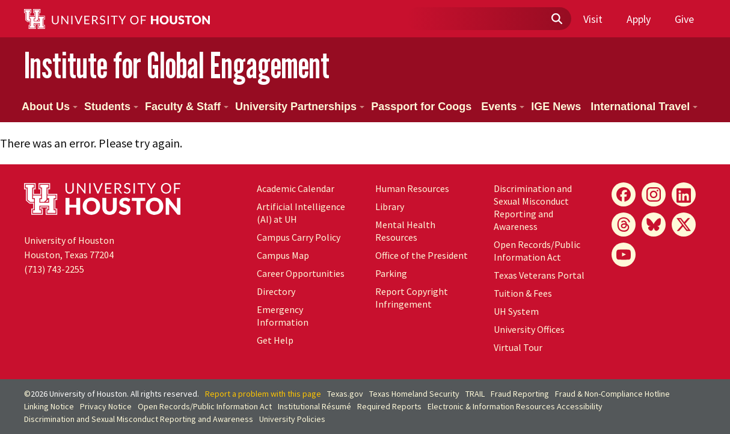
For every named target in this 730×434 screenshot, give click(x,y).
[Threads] (624, 224)
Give (684, 19)
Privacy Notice (106, 406)
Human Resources (412, 188)
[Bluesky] (654, 224)
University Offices (529, 329)
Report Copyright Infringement (411, 297)
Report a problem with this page (263, 393)
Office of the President (421, 255)
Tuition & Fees (523, 293)
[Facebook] (624, 194)
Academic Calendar (295, 188)
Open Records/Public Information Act (537, 250)
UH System (516, 311)
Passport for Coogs (421, 107)
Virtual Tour (518, 347)
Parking (391, 273)
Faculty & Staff (187, 107)
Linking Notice (49, 406)
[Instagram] (654, 194)
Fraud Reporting (520, 393)
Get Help (275, 340)
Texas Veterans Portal (539, 275)
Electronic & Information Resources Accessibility (515, 406)
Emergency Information (282, 315)
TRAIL (475, 393)
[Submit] (556, 19)
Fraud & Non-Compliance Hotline (612, 393)
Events (502, 107)
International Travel (644, 107)
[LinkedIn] (684, 194)
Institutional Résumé (314, 406)
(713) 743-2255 (54, 269)
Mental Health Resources (405, 231)
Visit (593, 19)
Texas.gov (345, 393)
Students (111, 107)
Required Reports (389, 406)
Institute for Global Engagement (177, 65)
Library (389, 206)
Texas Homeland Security (414, 393)
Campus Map (283, 255)
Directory (276, 291)
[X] (684, 224)
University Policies (292, 419)
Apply (639, 19)
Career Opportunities (301, 273)
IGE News (556, 107)
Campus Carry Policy (298, 237)
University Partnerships (299, 107)
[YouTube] (624, 255)
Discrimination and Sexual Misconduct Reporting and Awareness (533, 207)
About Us (50, 107)
